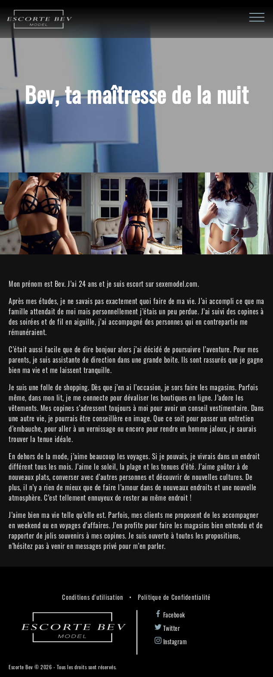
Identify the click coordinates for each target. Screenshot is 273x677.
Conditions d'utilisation (92, 597)
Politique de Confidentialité (174, 597)
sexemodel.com (177, 284)
